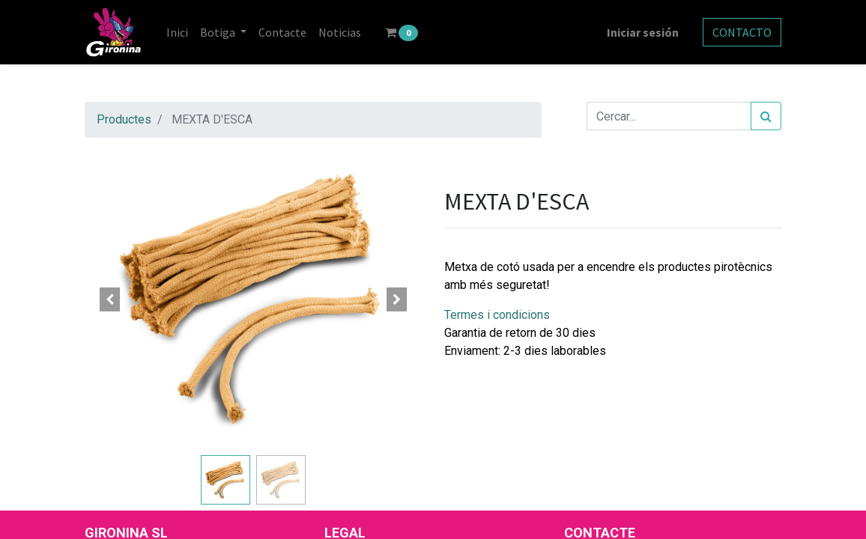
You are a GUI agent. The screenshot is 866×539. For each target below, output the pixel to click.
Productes (124, 119)
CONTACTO (742, 32)
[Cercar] (766, 116)
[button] (110, 299)
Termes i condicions (497, 315)
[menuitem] (177, 32)
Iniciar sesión (643, 32)
